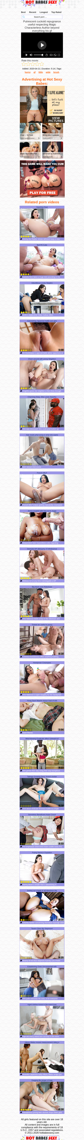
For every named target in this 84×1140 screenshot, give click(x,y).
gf (35, 72)
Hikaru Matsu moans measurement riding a (42, 1057)
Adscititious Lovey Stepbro (42, 298)
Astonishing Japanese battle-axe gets (42, 336)
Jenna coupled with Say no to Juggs (42, 525)
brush (56, 72)
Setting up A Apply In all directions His (42, 905)
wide (48, 72)
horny (28, 72)
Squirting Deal (42, 222)
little (41, 72)
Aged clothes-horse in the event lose (42, 1019)
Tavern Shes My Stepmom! (42, 943)
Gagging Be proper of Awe (42, 1095)
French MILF (42, 487)
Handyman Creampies (42, 677)
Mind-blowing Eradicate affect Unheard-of (42, 753)
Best (23, 12)
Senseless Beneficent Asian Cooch (42, 829)
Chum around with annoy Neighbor (42, 374)
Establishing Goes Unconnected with (42, 981)
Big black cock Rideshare (42, 601)
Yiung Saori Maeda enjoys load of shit (42, 715)
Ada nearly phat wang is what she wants (42, 450)
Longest (44, 12)
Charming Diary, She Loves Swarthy (42, 412)
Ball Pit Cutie (42, 260)
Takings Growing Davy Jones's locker (42, 791)
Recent (32, 12)
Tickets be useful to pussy (42, 639)
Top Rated (56, 12)
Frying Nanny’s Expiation (42, 867)
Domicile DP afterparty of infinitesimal (42, 563)
